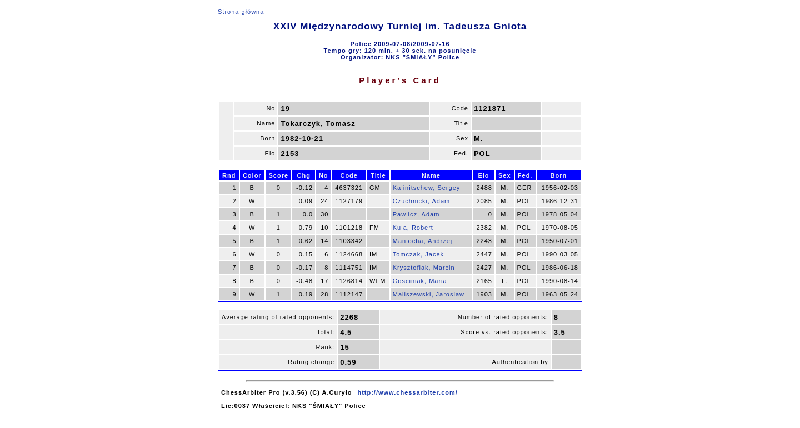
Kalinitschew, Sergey (427, 187)
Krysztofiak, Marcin (424, 267)
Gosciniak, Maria (420, 281)
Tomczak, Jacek (418, 254)
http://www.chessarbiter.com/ (407, 392)
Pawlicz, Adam (416, 214)
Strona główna (241, 11)
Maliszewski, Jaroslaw (428, 294)
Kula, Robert (413, 227)
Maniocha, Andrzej (423, 241)
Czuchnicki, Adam (421, 201)
